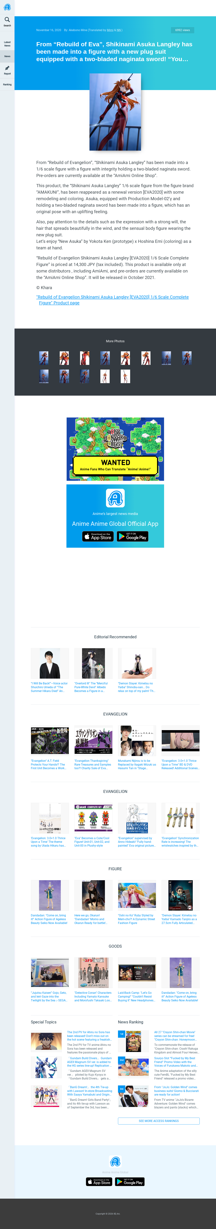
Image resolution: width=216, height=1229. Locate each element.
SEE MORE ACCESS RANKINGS (159, 1121)
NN (119, 30)
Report (7, 73)
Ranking (7, 84)
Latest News (7, 44)
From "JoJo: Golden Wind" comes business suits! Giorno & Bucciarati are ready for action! (176, 1090)
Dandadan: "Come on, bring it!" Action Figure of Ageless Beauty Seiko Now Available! (49, 919)
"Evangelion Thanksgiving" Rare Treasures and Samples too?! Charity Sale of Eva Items (92, 764)
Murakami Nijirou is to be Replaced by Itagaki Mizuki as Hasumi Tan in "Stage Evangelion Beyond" (137, 764)
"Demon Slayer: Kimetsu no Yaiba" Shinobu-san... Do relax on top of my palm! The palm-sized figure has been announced (136, 687)
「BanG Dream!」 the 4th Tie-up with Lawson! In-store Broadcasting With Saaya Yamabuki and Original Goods (89, 1091)
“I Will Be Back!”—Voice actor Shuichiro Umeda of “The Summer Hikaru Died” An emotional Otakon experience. (50, 687)
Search (7, 25)
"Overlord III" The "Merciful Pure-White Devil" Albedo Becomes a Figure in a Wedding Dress (91, 687)
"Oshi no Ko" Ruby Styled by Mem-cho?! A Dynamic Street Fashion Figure (136, 919)
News (7, 56)
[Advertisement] (112, 8)
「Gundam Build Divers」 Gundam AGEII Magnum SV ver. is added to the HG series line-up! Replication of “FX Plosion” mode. (90, 1062)
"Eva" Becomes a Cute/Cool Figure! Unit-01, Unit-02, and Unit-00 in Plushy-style (91, 841)
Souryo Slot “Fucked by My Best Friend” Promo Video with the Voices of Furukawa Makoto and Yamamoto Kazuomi (175, 1062)
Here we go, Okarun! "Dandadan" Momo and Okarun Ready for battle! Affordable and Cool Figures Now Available (92, 919)
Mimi (110, 30)
